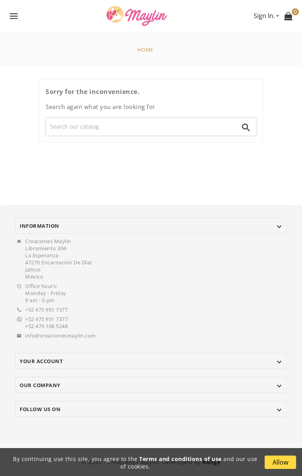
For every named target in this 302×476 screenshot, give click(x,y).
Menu (14, 16)
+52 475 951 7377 (46, 309)
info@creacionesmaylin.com (60, 335)
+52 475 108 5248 (46, 326)
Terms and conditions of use (180, 459)
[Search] (141, 126)
